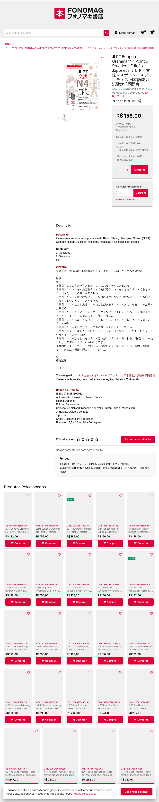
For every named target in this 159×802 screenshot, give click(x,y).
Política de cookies (84, 793)
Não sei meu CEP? (126, 199)
